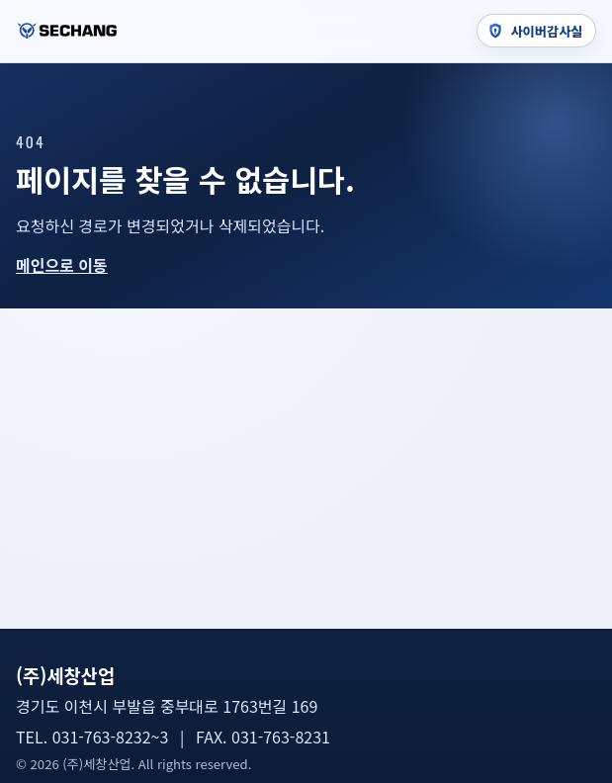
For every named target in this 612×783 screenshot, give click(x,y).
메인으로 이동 (62, 265)
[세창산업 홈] (67, 31)
